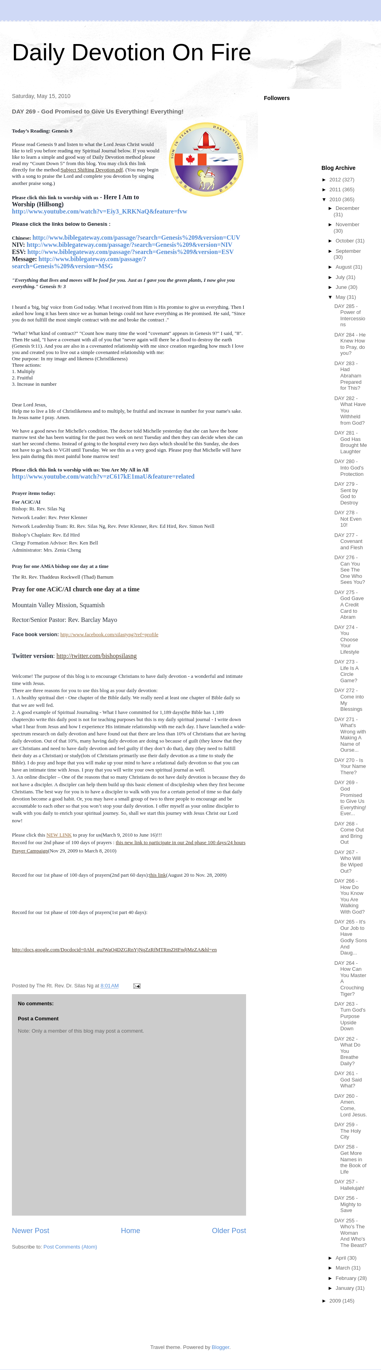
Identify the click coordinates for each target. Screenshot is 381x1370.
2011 (336, 189)
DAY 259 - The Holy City (347, 1131)
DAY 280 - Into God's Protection (349, 467)
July (341, 277)
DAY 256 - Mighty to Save (347, 1204)
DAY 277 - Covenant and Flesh (348, 541)
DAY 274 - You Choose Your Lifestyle (346, 639)
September (348, 251)
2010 (336, 199)
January (346, 1288)
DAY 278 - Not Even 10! (347, 519)
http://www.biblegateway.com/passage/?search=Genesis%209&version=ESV (130, 251)
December (348, 208)
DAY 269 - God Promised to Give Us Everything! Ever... (350, 797)
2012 (336, 180)
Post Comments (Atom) (70, 1247)
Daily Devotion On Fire (132, 52)
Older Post (229, 1231)
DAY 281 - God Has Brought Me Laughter (350, 442)
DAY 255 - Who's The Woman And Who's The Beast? (350, 1233)
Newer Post (30, 1231)
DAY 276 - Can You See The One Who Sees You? (349, 569)
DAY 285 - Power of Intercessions (349, 315)
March (344, 1268)
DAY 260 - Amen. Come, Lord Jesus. (350, 1105)
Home (130, 1231)
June (342, 287)
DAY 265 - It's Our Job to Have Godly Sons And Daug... (350, 937)
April (342, 1258)
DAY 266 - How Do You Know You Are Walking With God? (349, 896)
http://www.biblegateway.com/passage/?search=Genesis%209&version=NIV (129, 244)
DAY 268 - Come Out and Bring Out (349, 833)
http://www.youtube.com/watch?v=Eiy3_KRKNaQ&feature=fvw (99, 211)
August (344, 267)
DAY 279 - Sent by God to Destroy (346, 493)
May (341, 297)
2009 (336, 1301)
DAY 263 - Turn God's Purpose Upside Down (349, 1016)
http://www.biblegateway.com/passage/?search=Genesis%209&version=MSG (79, 262)
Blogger (220, 1347)
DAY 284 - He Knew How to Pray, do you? (350, 344)
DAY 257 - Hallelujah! (349, 1185)
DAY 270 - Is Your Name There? (350, 766)
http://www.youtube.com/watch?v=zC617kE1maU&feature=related (103, 476)
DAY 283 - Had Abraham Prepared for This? (347, 375)
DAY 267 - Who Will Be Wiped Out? (348, 861)
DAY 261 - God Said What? (348, 1079)
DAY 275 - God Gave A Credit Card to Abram (349, 604)
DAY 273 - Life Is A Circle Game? (346, 671)
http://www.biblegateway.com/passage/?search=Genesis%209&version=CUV (137, 237)
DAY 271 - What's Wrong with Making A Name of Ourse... (350, 734)
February (347, 1278)
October (346, 241)
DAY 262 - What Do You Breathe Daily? (347, 1051)
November (348, 224)
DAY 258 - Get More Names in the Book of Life (350, 1159)
